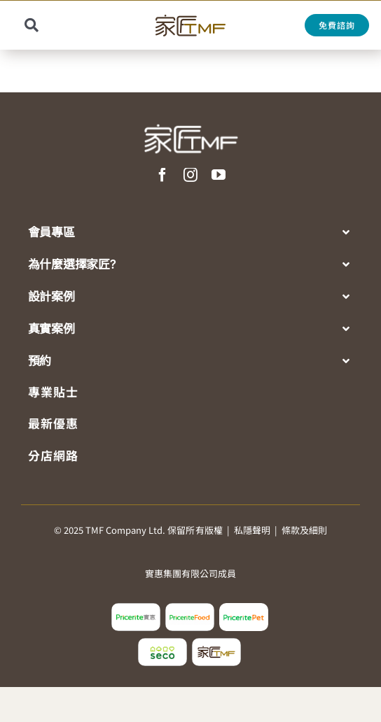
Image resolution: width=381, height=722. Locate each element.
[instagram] (190, 175)
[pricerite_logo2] (135, 608)
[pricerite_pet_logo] (243, 608)
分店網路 (53, 455)
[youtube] (219, 175)
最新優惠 (53, 423)
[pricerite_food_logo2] (189, 608)
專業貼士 (53, 391)
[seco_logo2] (162, 643)
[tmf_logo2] (216, 643)
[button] (191, 233)
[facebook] (162, 175)
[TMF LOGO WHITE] (190, 119)
